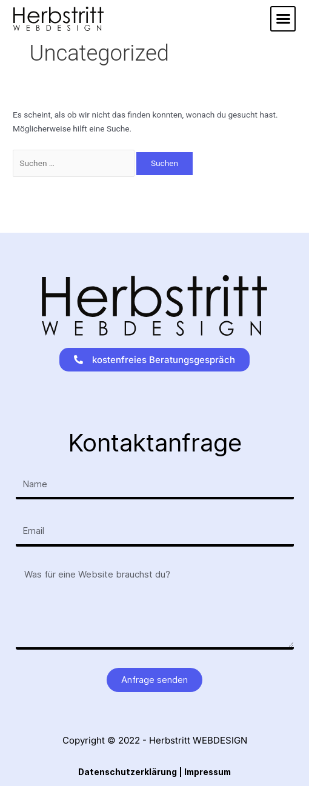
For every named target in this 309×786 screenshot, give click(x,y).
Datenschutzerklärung (127, 772)
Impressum (207, 772)
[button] (283, 19)
